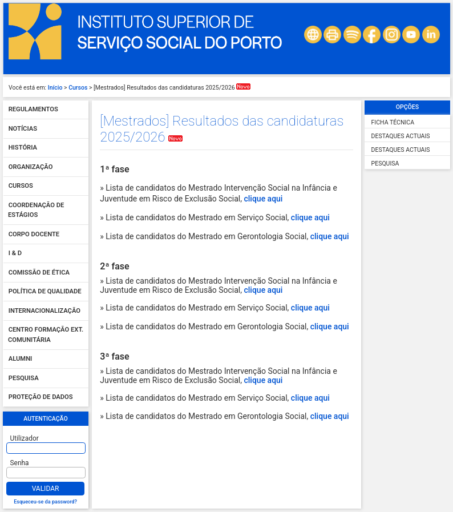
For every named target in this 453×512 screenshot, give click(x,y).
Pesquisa (24, 378)
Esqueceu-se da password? (45, 502)
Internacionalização (44, 311)
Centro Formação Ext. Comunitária (45, 335)
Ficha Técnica (392, 122)
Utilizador (24, 438)
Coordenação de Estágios (36, 210)
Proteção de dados (41, 397)
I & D (15, 253)
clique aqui (263, 198)
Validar (45, 489)
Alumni (21, 359)
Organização (31, 167)
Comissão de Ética (39, 272)
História (23, 148)
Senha (19, 463)
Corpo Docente (34, 234)
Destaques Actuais (400, 136)
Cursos (77, 87)
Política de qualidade (45, 292)
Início (55, 87)
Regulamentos (33, 110)
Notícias (23, 128)
